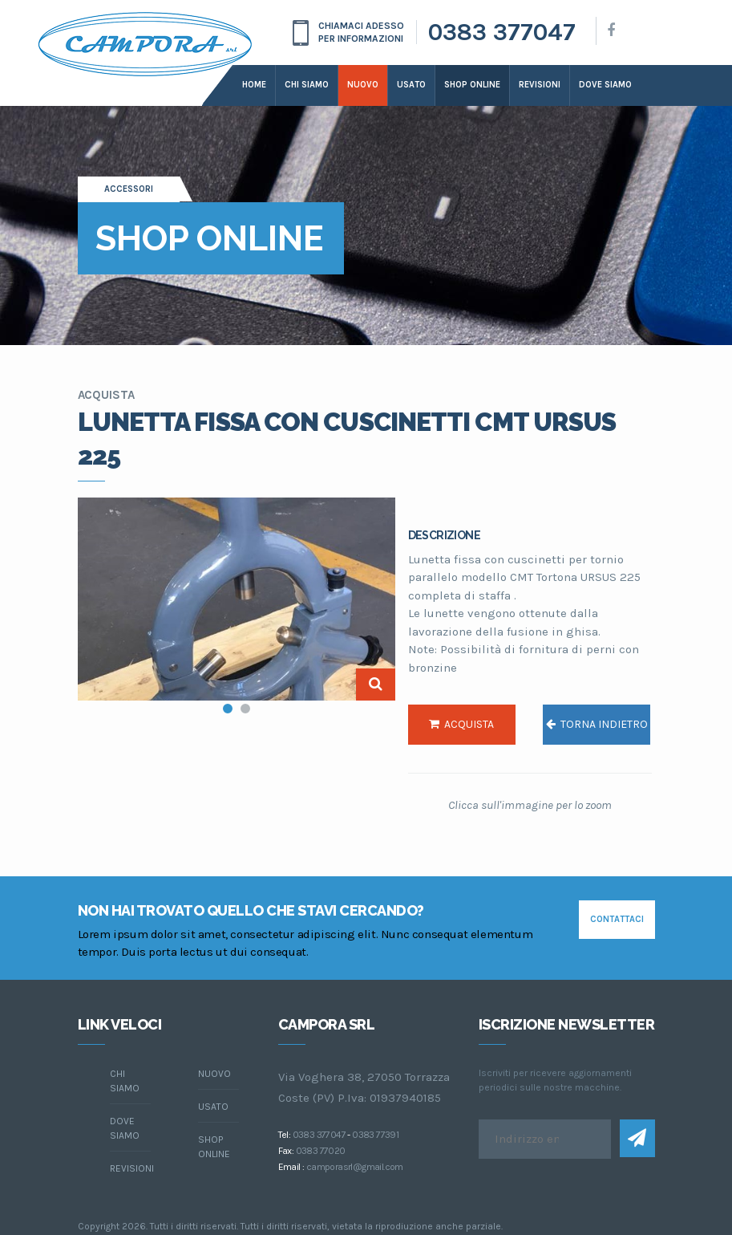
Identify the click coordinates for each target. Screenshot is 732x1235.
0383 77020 (321, 1150)
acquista (461, 724)
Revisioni (539, 84)
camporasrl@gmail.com (354, 1166)
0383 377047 (502, 32)
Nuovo (362, 84)
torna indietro (597, 724)
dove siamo (605, 84)
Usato (411, 84)
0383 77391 (375, 1134)
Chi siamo (307, 84)
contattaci (617, 919)
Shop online (472, 84)
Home (254, 84)
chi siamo (125, 1081)
